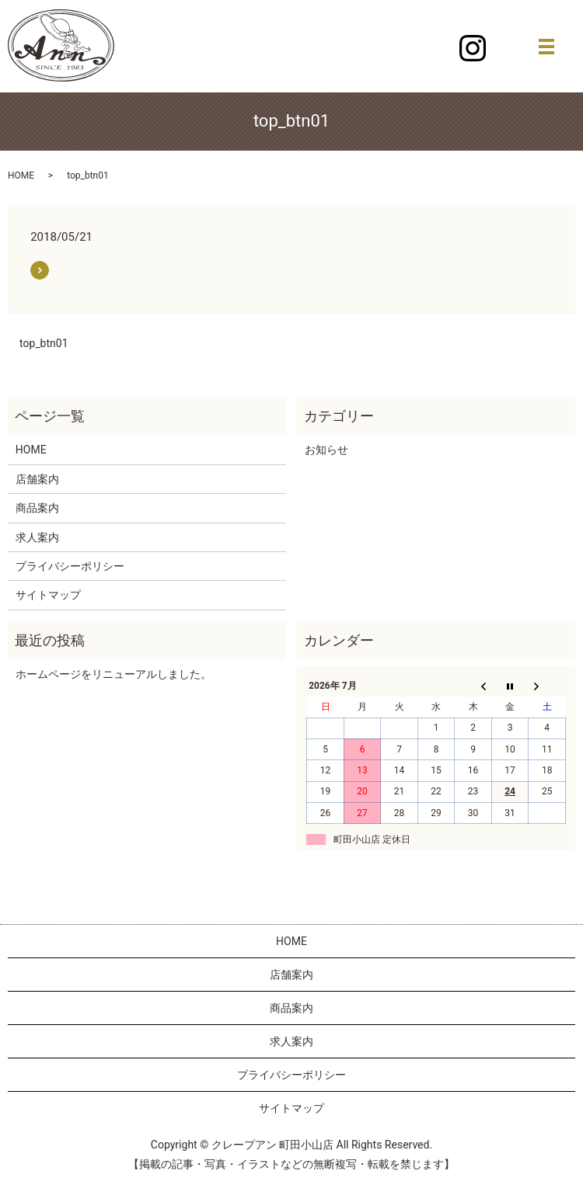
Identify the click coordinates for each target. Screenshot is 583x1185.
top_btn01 (43, 343)
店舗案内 (37, 479)
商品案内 (37, 508)
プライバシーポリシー (70, 566)
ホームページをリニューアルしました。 (113, 674)
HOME (21, 175)
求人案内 (37, 537)
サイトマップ (48, 595)
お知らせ (326, 449)
